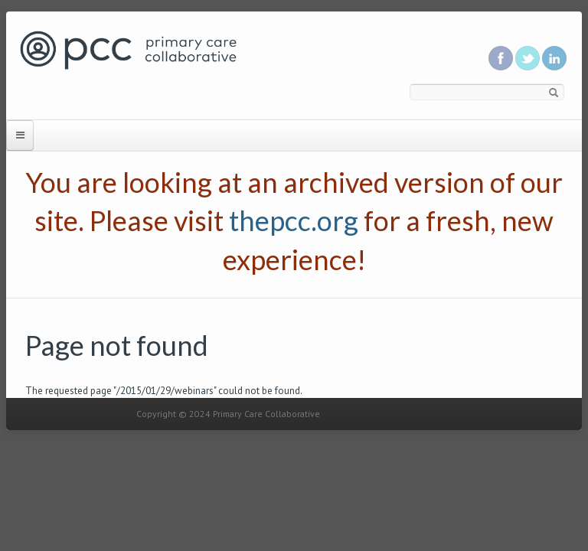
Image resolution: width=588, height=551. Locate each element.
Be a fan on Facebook (500, 58)
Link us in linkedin (554, 58)
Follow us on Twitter (527, 58)
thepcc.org (293, 220)
